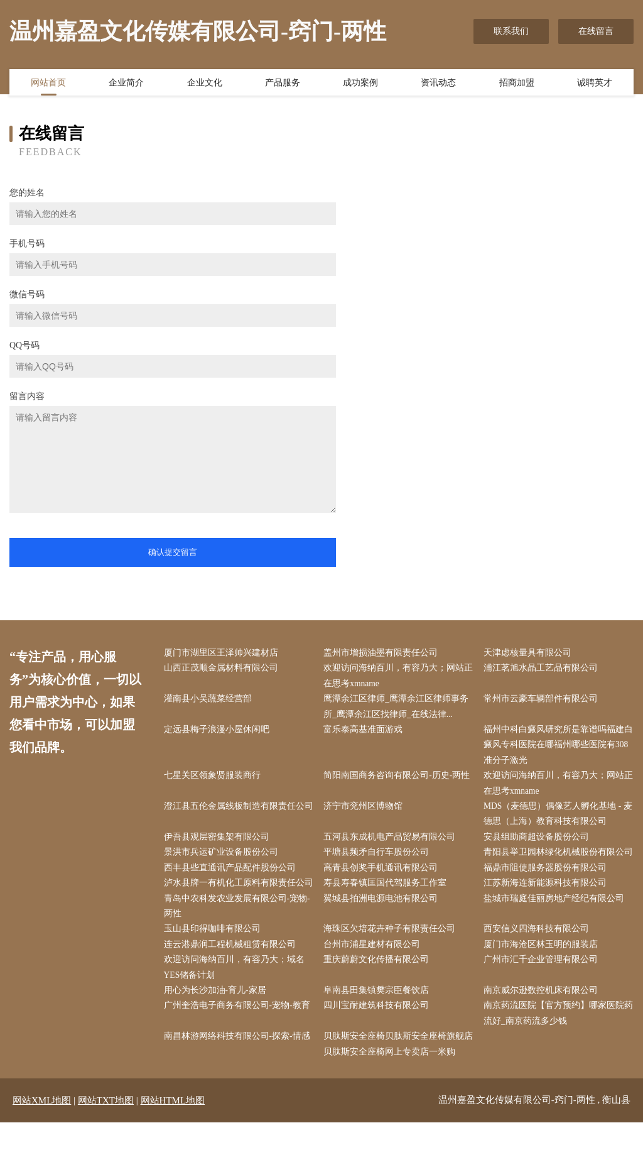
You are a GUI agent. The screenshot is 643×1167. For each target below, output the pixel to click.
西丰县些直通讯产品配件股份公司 (232, 891)
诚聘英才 (594, 84)
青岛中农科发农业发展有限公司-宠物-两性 (239, 945)
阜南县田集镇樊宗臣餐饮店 (379, 1033)
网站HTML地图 (173, 1145)
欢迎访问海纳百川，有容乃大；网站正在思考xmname (397, 676)
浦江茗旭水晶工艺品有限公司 (543, 669)
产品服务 (282, 84)
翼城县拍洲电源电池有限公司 (384, 938)
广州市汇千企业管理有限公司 (543, 1001)
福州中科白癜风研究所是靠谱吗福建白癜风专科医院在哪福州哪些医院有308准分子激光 (556, 748)
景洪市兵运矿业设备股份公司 (223, 858)
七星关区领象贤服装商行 (214, 780)
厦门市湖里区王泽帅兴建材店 (223, 653)
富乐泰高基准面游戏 (366, 732)
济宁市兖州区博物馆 (366, 811)
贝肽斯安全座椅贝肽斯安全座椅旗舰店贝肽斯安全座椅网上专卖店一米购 (397, 1088)
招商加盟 (517, 84)
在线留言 (595, 31)
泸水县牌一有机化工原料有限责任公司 (236, 914)
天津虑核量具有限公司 (530, 653)
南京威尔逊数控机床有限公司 (543, 1033)
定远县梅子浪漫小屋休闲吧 (219, 732)
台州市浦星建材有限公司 (375, 985)
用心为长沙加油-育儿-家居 (217, 1033)
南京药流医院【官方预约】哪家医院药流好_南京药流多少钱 (556, 1057)
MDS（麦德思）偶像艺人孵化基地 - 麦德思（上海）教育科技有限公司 (555, 819)
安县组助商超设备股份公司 (539, 843)
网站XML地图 (42, 1145)
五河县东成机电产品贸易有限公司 (392, 843)
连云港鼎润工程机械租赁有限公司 (232, 985)
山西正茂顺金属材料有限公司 (223, 669)
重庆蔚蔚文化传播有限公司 (379, 1001)
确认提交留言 (172, 552)
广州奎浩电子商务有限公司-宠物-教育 (239, 1049)
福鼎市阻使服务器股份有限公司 (547, 891)
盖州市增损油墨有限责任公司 (384, 653)
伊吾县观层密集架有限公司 (219, 843)
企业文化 (205, 84)
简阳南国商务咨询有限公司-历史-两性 (400, 780)
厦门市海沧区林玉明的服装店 (543, 985)
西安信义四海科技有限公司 (539, 970)
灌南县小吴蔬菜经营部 (210, 701)
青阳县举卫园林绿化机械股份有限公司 (556, 866)
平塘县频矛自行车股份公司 (379, 858)
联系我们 (511, 31)
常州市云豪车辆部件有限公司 (543, 701)
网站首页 (48, 84)
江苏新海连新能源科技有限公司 (547, 906)
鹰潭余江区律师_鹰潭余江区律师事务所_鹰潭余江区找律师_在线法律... (399, 708)
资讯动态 (438, 84)
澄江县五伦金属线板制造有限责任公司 (236, 819)
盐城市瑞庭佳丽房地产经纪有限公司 (556, 938)
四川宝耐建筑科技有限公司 (379, 1049)
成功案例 (360, 84)
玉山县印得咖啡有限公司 (214, 970)
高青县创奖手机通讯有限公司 (384, 891)
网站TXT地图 (106, 1145)
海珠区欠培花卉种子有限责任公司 (392, 970)
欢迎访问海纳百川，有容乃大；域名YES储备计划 (236, 1009)
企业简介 (126, 84)
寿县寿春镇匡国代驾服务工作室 (388, 906)
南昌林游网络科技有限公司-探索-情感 (239, 1080)
